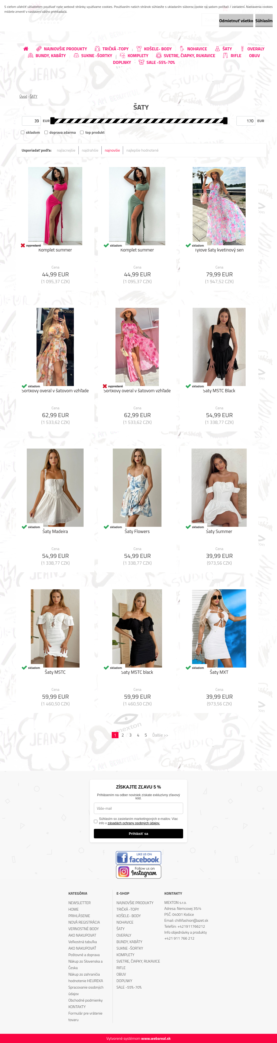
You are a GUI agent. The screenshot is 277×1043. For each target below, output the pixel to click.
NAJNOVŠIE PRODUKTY (135, 902)
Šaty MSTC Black (219, 392)
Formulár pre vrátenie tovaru (85, 1016)
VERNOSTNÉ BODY (83, 928)
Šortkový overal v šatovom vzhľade (55, 392)
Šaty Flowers (137, 532)
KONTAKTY (77, 1006)
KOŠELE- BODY (129, 915)
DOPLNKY (124, 980)
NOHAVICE (125, 922)
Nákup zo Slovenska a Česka (85, 964)
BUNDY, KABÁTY (129, 941)
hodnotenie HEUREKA (85, 980)
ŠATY (33, 96)
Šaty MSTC (55, 673)
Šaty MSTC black (137, 673)
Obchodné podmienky (85, 1000)
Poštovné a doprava (84, 954)
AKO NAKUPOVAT (82, 935)
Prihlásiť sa (138, 834)
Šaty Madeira (55, 532)
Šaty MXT (219, 673)
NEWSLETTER (79, 902)
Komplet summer (55, 251)
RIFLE (121, 967)
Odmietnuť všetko (216, 20)
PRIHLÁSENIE (79, 915)
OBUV (121, 974)
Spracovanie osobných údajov (86, 990)
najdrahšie (90, 150)
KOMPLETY (125, 954)
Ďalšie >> (160, 735)
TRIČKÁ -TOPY (128, 909)
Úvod (23, 96)
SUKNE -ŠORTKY (130, 948)
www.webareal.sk (156, 1038)
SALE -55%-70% (129, 987)
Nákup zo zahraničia (84, 974)
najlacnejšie (66, 150)
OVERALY (124, 935)
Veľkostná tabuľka (82, 941)
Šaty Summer (219, 532)
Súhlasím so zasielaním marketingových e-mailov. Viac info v (138, 821)
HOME (73, 909)
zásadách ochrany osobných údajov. (134, 823)
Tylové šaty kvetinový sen (219, 251)
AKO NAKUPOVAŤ (82, 948)
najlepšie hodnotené (142, 150)
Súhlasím (257, 20)
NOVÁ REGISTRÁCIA (84, 922)
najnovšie (112, 150)
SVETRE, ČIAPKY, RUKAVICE (138, 961)
